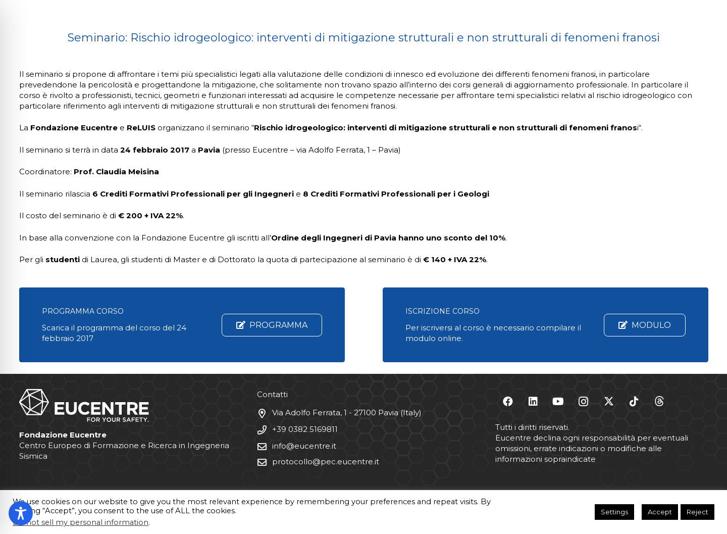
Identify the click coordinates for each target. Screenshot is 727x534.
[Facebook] (508, 401)
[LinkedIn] (533, 401)
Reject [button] (697, 512)
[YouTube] (558, 401)
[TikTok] (634, 401)
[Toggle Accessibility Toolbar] (21, 513)
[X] (608, 401)
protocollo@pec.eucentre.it (325, 461)
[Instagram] (583, 401)
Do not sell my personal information (80, 522)
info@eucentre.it (304, 446)
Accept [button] (660, 512)
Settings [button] (614, 512)
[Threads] (659, 401)
